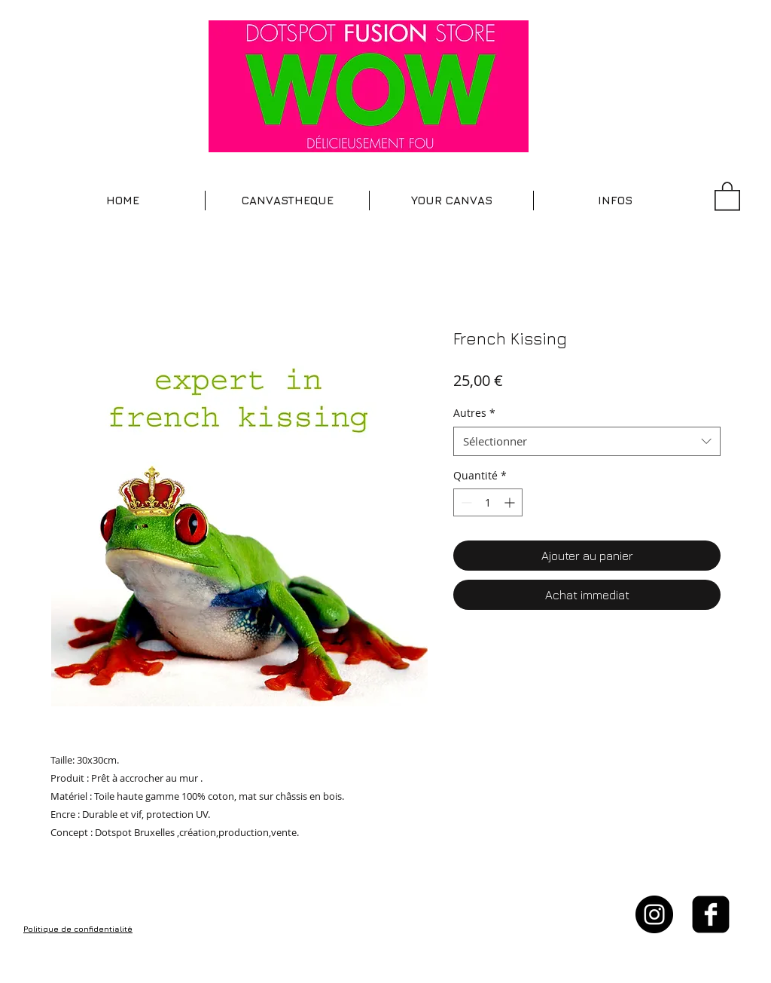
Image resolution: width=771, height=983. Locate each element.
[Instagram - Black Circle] (654, 914)
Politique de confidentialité (78, 928)
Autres (474, 413)
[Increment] (510, 502)
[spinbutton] (487, 502)
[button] (287, 200)
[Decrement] (465, 502)
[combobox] (587, 441)
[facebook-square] (711, 914)
